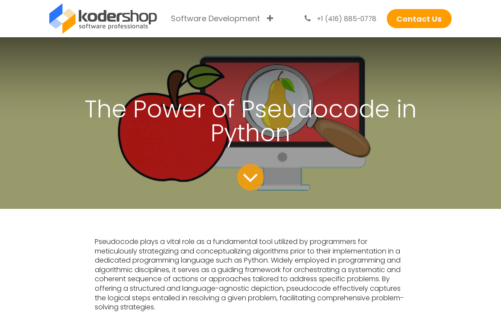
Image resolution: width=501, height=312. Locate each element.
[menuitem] (215, 18)
